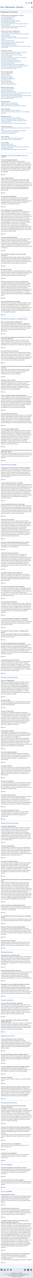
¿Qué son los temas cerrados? (7, 82)
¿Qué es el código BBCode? (7, 73)
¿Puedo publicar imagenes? (7, 77)
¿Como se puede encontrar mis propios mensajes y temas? (13, 123)
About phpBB (23, 1200)
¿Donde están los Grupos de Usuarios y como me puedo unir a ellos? (16, 92)
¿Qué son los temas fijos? (6, 81)
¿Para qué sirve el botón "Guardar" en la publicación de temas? (15, 65)
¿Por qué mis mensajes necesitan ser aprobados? (11, 67)
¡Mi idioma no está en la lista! (7, 40)
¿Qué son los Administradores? (8, 88)
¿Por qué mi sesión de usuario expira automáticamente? (13, 26)
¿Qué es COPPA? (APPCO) (6, 18)
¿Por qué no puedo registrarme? (8, 19)
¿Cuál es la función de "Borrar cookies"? (9, 27)
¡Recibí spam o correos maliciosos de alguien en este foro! (13, 105)
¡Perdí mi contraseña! (5, 25)
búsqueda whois (23, 1228)
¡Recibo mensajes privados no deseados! (10, 104)
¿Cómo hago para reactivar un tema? (9, 68)
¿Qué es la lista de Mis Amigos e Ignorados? (10, 110)
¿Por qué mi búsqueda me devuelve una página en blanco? (14, 120)
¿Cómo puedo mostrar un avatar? (8, 43)
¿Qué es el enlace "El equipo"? (7, 98)
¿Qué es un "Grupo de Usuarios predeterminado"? (12, 97)
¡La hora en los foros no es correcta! (8, 36)
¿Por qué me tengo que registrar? (8, 17)
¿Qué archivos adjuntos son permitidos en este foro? (12, 138)
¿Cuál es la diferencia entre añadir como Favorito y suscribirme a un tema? (16, 128)
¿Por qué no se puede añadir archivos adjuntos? (11, 61)
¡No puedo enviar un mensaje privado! (9, 103)
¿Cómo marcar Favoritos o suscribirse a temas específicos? (13, 130)
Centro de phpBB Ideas (9, 1212)
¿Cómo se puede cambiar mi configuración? (10, 32)
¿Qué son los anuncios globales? (8, 78)
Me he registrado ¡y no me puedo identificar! (10, 21)
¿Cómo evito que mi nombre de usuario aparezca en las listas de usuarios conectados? (15, 34)
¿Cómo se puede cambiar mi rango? (9, 44)
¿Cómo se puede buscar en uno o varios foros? (11, 117)
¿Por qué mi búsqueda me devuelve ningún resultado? (13, 119)
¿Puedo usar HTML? (5, 74)
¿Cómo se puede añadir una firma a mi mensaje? (11, 55)
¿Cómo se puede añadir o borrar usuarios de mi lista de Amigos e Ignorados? (15, 112)
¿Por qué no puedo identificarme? (8, 22)
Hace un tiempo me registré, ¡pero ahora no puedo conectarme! (15, 23)
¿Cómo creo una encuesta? (6, 56)
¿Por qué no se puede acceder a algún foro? (10, 60)
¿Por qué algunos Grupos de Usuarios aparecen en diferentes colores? (16, 95)
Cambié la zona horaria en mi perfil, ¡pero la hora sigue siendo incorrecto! (14, 38)
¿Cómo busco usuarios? (6, 121)
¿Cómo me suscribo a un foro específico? (9, 132)
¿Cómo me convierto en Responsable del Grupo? (11, 94)
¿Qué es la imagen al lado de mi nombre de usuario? (12, 42)
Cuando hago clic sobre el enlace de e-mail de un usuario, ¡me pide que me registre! (15, 47)
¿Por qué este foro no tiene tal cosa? (9, 145)
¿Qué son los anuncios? (6, 80)
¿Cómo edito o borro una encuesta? (8, 59)
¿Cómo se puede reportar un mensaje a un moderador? (13, 64)
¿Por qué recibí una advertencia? (8, 63)
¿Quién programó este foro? (7, 144)
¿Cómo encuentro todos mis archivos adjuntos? (11, 139)
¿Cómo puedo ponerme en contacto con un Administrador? (13, 149)
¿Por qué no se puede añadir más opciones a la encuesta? (13, 57)
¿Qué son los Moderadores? (7, 90)
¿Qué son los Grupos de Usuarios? (8, 91)
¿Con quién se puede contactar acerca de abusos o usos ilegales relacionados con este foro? (15, 147)
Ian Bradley (20, 1273)
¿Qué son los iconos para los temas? (9, 84)
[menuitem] (26, 3)
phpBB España (22, 1275)
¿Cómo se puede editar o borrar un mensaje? (11, 53)
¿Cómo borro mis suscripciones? (8, 133)
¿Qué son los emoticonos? (6, 76)
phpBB (17, 389)
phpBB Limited (26, 1197)
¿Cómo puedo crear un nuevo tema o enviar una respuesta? (14, 52)
